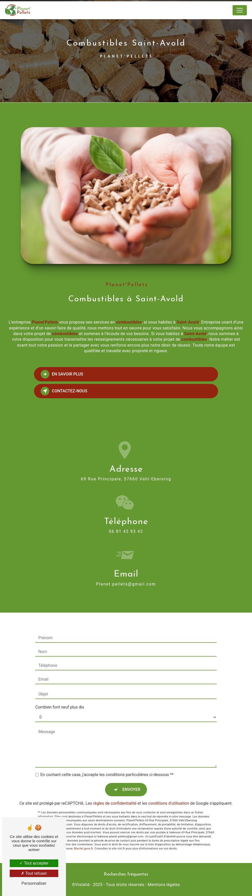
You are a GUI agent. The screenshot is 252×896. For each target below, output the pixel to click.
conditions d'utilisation (168, 797)
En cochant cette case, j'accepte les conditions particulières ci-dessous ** (107, 768)
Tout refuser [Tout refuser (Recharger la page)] (34, 873)
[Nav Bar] (240, 10)
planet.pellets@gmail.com (126, 578)
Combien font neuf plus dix (59, 701)
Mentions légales (164, 884)
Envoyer (131, 783)
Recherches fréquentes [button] (126, 874)
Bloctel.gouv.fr (83, 842)
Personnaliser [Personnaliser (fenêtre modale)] (34, 883)
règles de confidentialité (114, 797)
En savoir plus (62, 374)
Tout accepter (33, 863)
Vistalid (82, 884)
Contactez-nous (64, 391)
